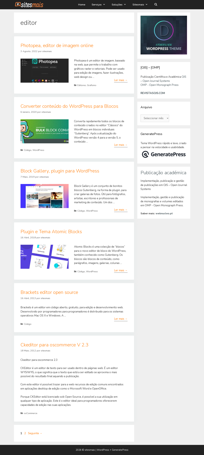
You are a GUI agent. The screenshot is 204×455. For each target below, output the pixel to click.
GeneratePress (120, 449)
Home (82, 4)
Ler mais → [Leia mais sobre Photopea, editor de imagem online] (121, 80)
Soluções (121, 4)
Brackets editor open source (49, 292)
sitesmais (90, 449)
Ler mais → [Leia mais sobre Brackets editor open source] (121, 319)
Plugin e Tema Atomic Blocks (51, 231)
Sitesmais (142, 4)
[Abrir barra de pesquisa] (156, 4)
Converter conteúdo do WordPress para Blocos (69, 106)
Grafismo (91, 85)
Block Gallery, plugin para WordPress (60, 171)
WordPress (38, 150)
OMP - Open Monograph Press (160, 85)
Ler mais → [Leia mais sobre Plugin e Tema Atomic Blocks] (121, 270)
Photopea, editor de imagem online (57, 45)
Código (27, 150)
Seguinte (35, 433)
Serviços (100, 4)
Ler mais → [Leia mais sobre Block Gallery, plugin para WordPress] (121, 210)
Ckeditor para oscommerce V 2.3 (54, 345)
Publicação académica (163, 172)
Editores (81, 85)
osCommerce (30, 413)
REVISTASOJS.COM (153, 93)
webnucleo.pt (164, 213)
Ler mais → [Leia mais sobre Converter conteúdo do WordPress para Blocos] (121, 145)
